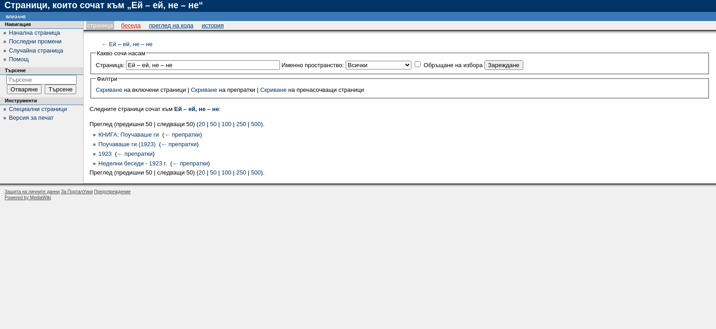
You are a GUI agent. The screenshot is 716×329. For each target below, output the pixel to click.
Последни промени (35, 41)
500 (256, 124)
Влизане (16, 16)
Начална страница (34, 32)
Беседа (131, 25)
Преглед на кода (171, 25)
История (213, 25)
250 (241, 124)
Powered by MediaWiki (28, 197)
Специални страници (38, 109)
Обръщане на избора (453, 65)
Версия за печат (31, 117)
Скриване (109, 89)
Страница (100, 25)
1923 (105, 153)
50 (213, 124)
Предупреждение (112, 191)
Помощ (19, 59)
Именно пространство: (313, 65)
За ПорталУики (77, 191)
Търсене (15, 70)
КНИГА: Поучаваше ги (129, 134)
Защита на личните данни (32, 191)
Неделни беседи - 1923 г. (133, 163)
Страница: (110, 65)
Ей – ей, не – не (131, 44)
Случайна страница (36, 50)
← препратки (182, 134)
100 (226, 124)
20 (202, 124)
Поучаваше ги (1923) (127, 144)
